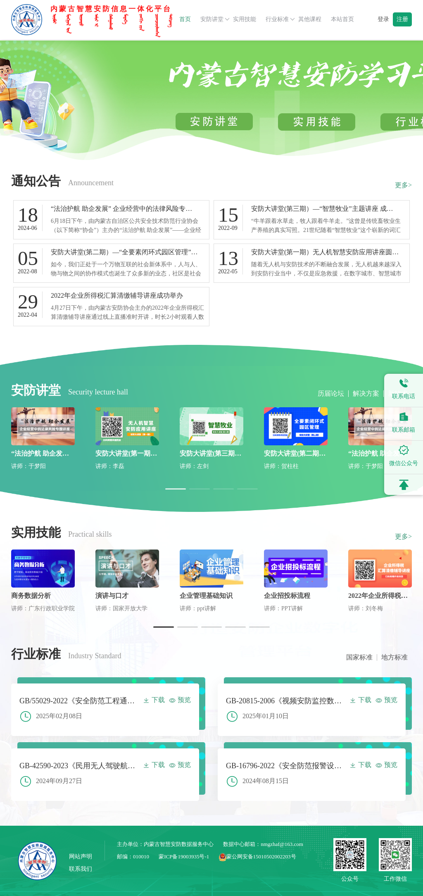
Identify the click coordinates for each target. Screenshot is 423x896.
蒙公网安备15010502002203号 (257, 856)
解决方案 (366, 393)
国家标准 (359, 657)
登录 (383, 19)
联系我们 (80, 869)
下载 (154, 699)
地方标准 (394, 657)
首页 (185, 19)
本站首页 (342, 19)
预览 (180, 699)
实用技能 (244, 19)
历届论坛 (331, 393)
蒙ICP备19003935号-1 (184, 856)
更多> (403, 185)
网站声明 (80, 856)
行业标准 (280, 19)
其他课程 (309, 19)
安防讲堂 (215, 19)
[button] (175, 489)
